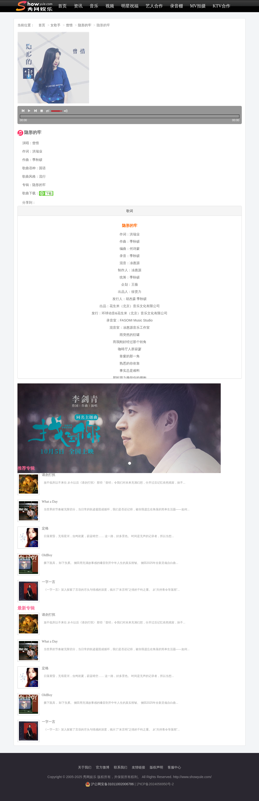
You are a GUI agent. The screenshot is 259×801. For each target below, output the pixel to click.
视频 (109, 6)
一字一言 (48, 582)
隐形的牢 (84, 25)
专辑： (27, 185)
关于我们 (84, 767)
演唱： (27, 143)
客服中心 (174, 767)
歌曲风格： (30, 176)
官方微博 (102, 767)
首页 (62, 6)
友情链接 (138, 767)
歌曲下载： (30, 193)
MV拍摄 (198, 6)
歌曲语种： (30, 168)
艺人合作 (154, 6)
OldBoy (47, 555)
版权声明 (156, 767)
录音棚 (176, 6)
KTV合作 (221, 6)
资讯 (78, 6)
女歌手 (55, 25)
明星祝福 (129, 6)
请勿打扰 (48, 475)
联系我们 (120, 767)
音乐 (94, 6)
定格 (45, 528)
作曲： (27, 160)
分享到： (29, 202)
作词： (27, 151)
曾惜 (69, 25)
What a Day (50, 501)
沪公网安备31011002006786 (112, 784)
